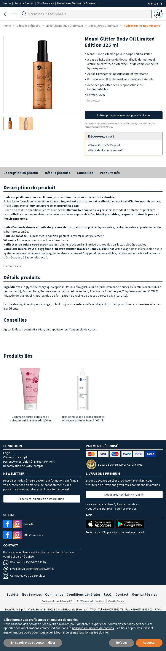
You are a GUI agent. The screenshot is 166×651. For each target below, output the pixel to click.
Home (7, 3)
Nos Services (46, 3)
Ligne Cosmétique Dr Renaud (64, 26)
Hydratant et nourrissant (142, 26)
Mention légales (144, 594)
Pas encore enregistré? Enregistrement (28, 461)
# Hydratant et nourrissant (105, 150)
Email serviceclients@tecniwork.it (28, 569)
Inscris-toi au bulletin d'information (41, 499)
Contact (121, 594)
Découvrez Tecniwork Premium (77, 3)
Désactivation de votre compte (23, 466)
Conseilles (85, 173)
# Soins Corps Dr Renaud (104, 145)
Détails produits (57, 173)
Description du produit (20, 173)
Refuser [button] (121, 642)
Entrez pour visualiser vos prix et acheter (123, 115)
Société (12, 594)
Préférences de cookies (90, 601)
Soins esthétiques (28, 26)
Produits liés (110, 173)
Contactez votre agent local (24, 575)
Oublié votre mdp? (15, 457)
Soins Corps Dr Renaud (103, 26)
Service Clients (24, 3)
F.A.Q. (108, 594)
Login (6, 453)
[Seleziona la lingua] (155, 3)
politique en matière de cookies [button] (93, 628)
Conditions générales (84, 594)
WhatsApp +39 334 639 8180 (24, 562)
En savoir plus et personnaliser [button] (32, 642)
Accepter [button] (149, 642)
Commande (54, 594)
